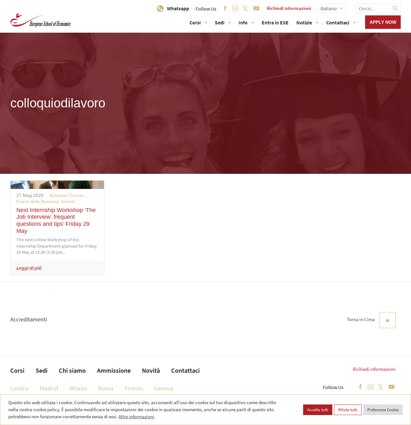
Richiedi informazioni (289, 8)
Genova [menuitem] (163, 388)
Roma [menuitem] (105, 388)
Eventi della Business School (45, 201)
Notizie (307, 22)
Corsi (198, 22)
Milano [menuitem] (78, 388)
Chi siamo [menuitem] (72, 370)
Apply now (383, 22)
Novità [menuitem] (151, 370)
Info (246, 22)
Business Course (66, 195)
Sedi (223, 22)
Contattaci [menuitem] (185, 370)
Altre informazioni (136, 416)
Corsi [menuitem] (17, 370)
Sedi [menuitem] (42, 370)
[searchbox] (378, 8)
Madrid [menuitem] (49, 388)
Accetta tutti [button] (317, 409)
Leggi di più (29, 268)
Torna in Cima (371, 320)
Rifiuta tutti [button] (347, 409)
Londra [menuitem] (19, 388)
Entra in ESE (275, 22)
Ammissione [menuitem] (114, 370)
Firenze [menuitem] (134, 388)
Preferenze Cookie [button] (382, 409)
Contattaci (341, 22)
